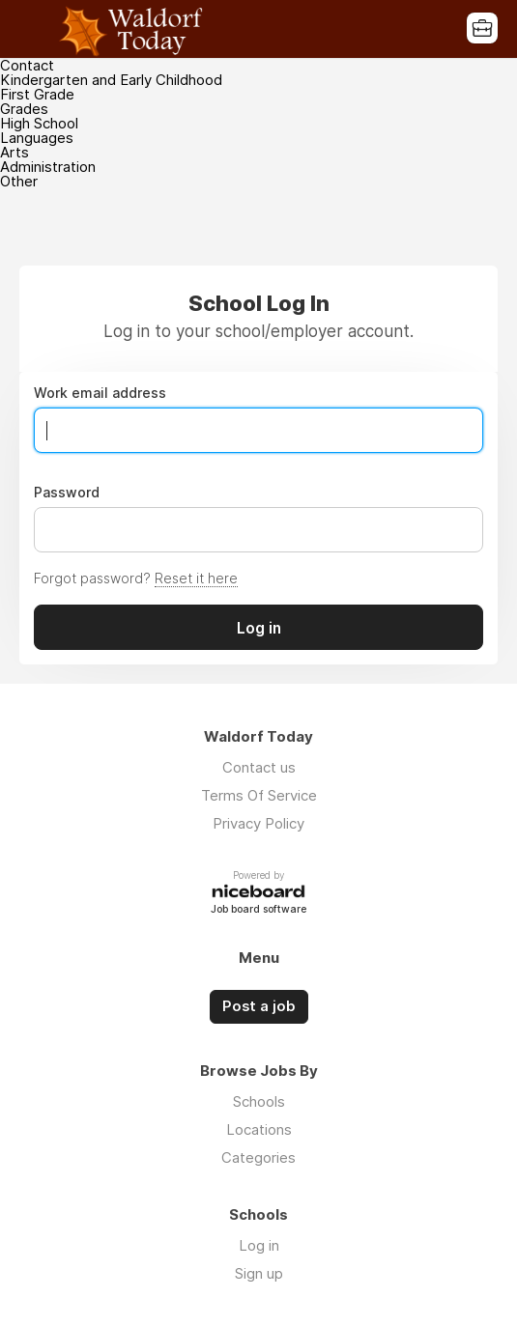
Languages (36, 137)
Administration (48, 166)
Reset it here (196, 578)
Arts (14, 152)
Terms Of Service (259, 795)
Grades (24, 108)
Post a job (259, 1006)
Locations (259, 1129)
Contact (27, 65)
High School (39, 123)
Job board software (258, 910)
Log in (259, 1245)
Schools (259, 1101)
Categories (258, 1157)
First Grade (37, 94)
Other (19, 181)
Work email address (100, 393)
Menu (33, 28)
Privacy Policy (258, 823)
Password (67, 492)
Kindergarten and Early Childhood (111, 80)
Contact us (259, 767)
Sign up (259, 1273)
